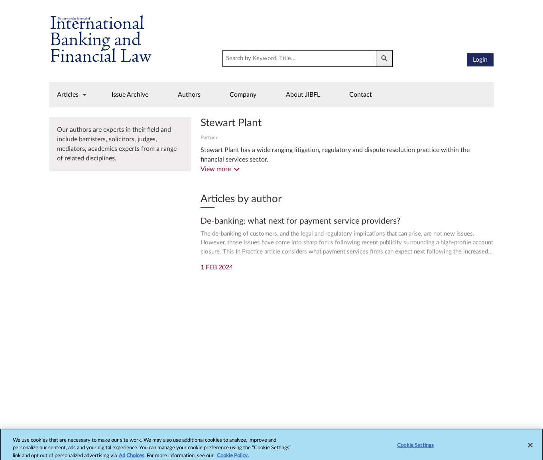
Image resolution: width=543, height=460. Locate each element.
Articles (68, 95)
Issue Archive (130, 95)
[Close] (530, 447)
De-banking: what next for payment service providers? (300, 221)
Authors (189, 95)
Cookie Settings (415, 447)
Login (480, 60)
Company (243, 95)
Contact (360, 95)
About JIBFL (303, 95)
